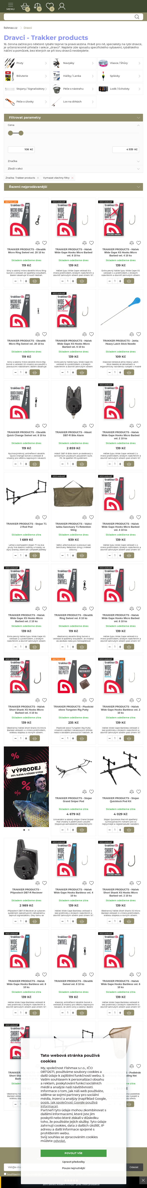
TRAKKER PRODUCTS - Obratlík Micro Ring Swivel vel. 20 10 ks (26, 251)
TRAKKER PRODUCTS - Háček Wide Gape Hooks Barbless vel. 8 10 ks (26, 984)
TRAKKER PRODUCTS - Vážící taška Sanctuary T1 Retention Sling (73, 526)
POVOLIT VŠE (73, 1153)
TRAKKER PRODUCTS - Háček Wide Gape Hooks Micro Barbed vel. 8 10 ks (73, 252)
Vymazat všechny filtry (56, 178)
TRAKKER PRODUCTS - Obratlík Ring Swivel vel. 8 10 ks (73, 617)
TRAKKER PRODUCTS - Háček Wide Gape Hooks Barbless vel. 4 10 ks (73, 892)
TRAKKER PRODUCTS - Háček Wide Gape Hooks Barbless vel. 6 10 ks (120, 984)
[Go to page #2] (28, 830)
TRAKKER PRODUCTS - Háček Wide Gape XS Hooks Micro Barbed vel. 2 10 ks (26, 618)
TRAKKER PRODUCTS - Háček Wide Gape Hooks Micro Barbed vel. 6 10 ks (121, 618)
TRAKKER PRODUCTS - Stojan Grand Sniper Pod (73, 800)
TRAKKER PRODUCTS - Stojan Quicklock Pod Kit (120, 800)
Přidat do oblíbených (44, 242)
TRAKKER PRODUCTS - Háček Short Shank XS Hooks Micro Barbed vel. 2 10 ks (120, 892)
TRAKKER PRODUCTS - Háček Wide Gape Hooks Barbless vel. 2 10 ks (120, 709)
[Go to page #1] (24, 830)
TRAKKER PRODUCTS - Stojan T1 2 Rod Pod (26, 525)
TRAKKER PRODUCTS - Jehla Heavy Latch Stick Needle (120, 342)
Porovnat (39, 9)
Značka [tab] (12, 161)
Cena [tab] (11, 125)
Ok (143, 1180)
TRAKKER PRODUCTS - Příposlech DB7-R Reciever (26, 891)
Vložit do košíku (35, 281)
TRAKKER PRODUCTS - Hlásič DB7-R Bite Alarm (73, 434)
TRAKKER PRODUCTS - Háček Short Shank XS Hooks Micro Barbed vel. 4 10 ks (26, 709)
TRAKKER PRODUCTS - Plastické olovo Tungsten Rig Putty (73, 708)
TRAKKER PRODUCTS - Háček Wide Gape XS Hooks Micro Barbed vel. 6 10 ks (73, 343)
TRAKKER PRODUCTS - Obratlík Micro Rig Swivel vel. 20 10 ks (26, 342)
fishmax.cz (134, 7)
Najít (136, 17)
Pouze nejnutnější (73, 1168)
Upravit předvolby (73, 1162)
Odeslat (134, 1167)
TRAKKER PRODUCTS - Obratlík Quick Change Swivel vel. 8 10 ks (26, 434)
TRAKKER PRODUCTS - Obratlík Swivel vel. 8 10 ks (73, 983)
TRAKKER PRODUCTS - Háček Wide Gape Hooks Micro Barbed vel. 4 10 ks (121, 526)
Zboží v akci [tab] (15, 169)
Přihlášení (62, 6)
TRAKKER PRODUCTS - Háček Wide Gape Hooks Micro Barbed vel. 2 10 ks (121, 435)
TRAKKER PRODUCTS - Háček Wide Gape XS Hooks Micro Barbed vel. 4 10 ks (120, 252)
